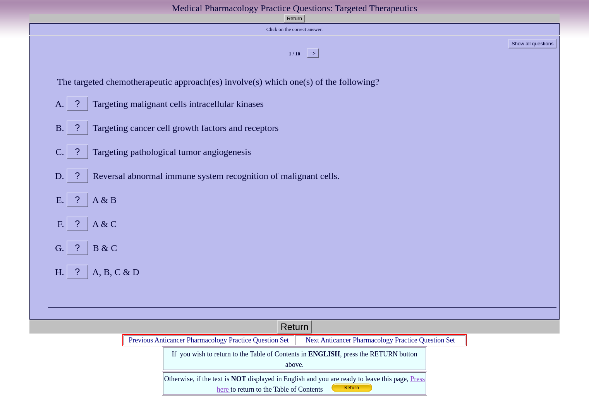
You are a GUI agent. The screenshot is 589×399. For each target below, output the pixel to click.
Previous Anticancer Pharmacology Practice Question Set (208, 340)
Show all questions (532, 43)
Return (294, 18)
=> (313, 53)
